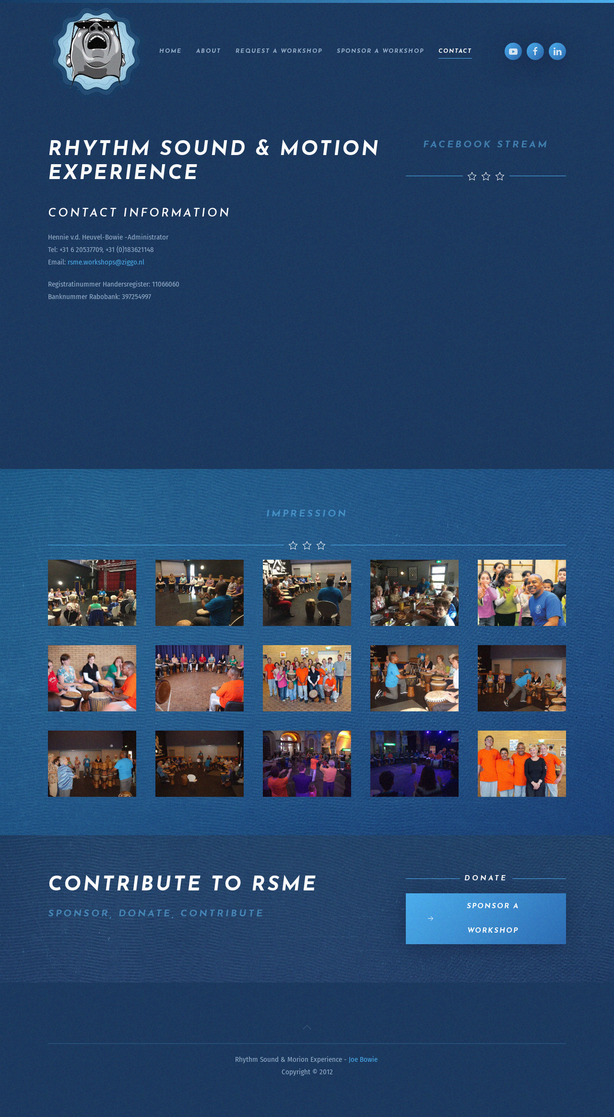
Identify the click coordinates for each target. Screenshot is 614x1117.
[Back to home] (96, 51)
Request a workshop (279, 51)
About (208, 51)
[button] (307, 1027)
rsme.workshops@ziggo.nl (106, 262)
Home (170, 51)
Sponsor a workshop (380, 51)
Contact (455, 51)
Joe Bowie (363, 1059)
